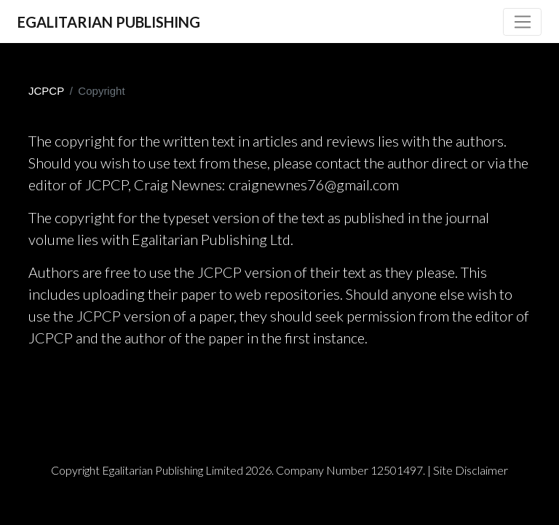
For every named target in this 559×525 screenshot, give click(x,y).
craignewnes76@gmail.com (314, 184)
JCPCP (46, 91)
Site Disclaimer (470, 470)
